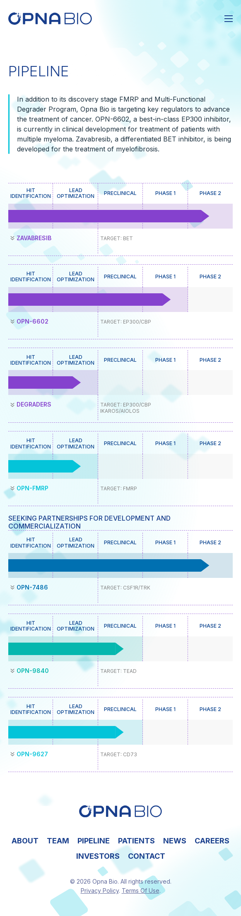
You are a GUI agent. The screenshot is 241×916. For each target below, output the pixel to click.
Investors (98, 856)
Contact (146, 856)
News (174, 840)
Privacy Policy (100, 890)
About (25, 840)
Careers (212, 840)
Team (58, 840)
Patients (136, 840)
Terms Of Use (140, 890)
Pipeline (93, 840)
